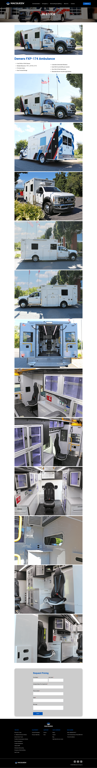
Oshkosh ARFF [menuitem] (17, 745)
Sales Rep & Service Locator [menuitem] (58, 739)
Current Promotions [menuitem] (36, 732)
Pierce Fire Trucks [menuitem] (17, 732)
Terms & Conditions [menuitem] (71, 737)
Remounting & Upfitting (55, 4)
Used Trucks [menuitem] (16, 752)
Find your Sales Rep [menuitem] (35, 734)
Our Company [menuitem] (56, 730)
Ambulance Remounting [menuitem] (19, 748)
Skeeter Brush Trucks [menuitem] (18, 737)
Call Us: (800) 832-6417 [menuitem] (71, 732)
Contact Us (87, 3)
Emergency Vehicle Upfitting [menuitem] (19, 750)
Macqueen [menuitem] (70, 730)
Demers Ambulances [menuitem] (18, 741)
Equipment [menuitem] (35, 730)
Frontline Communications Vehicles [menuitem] (21, 739)
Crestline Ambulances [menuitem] (18, 743)
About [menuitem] (54, 732)
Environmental (36, 4)
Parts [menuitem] (45, 734)
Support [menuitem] (46, 730)
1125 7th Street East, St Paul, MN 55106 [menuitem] (75, 734)
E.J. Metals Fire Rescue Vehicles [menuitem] (20, 734)
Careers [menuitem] (54, 734)
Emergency (45, 4)
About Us (66, 4)
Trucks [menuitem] (16, 730)
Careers (73, 4)
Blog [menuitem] (53, 737)
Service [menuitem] (45, 732)
